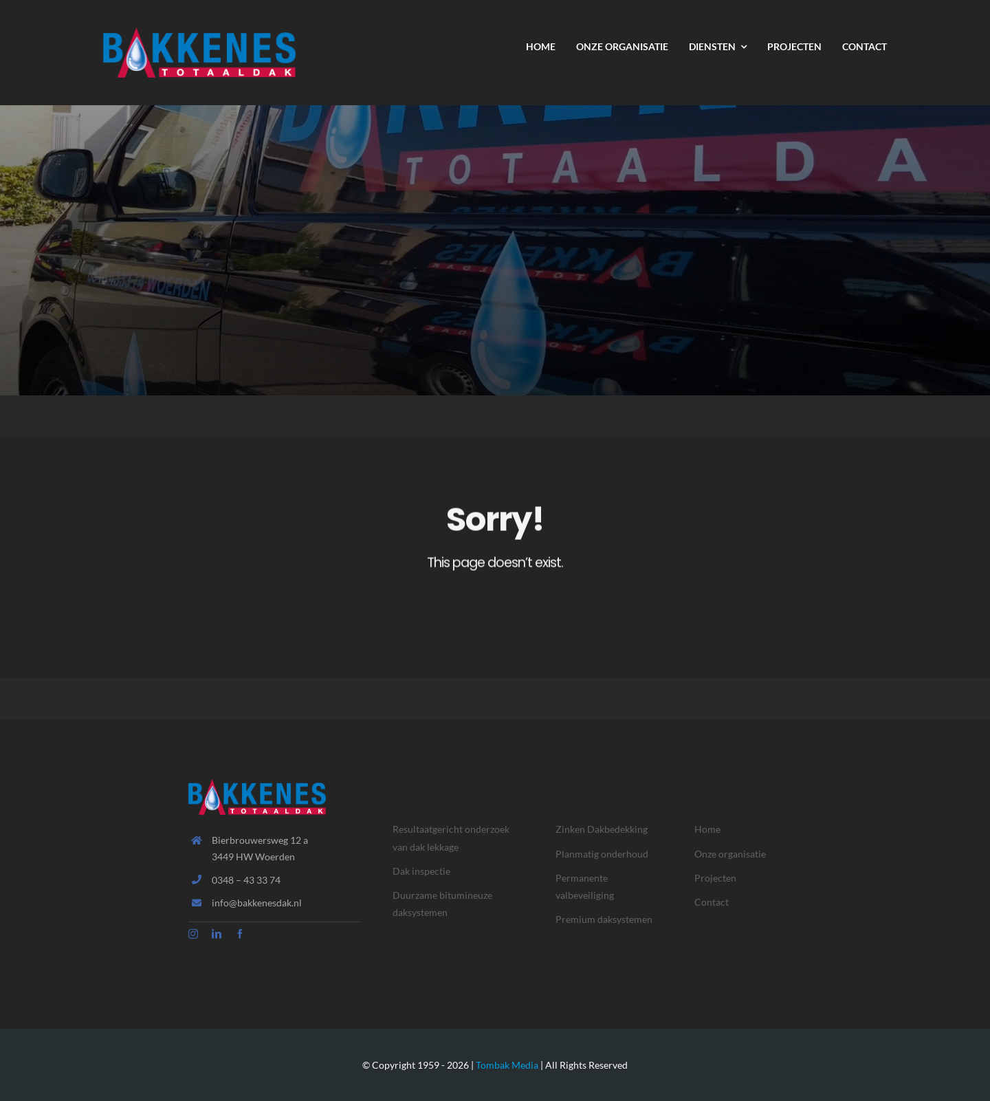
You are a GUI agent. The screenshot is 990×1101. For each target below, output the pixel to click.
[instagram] (193, 934)
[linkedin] (216, 934)
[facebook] (240, 934)
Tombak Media (507, 1065)
